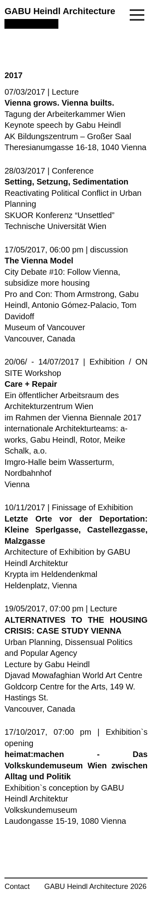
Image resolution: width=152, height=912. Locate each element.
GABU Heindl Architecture (59, 11)
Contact (17, 886)
